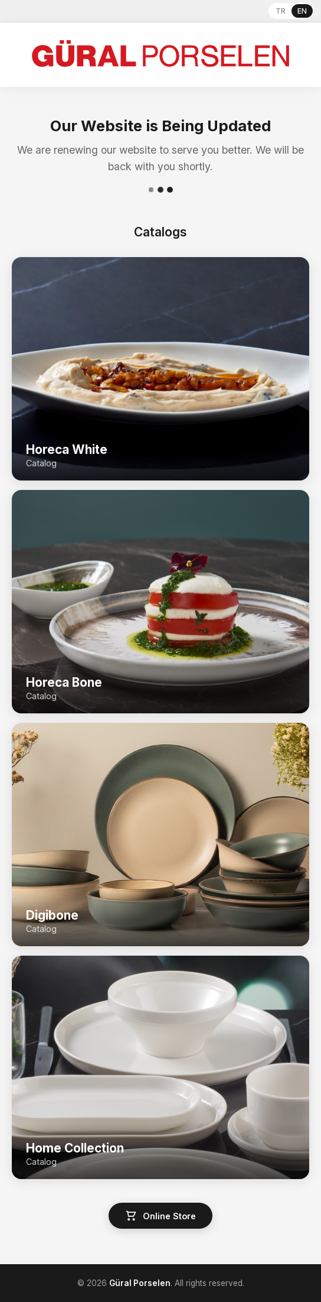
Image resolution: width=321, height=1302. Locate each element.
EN (302, 11)
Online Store (160, 1216)
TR (281, 11)
